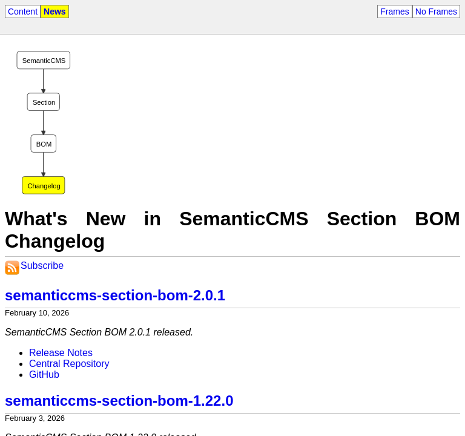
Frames (394, 11)
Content (23, 11)
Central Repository (69, 363)
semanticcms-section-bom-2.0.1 (115, 295)
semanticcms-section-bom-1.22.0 (119, 400)
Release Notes (61, 353)
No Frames (436, 11)
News (55, 11)
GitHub (44, 374)
